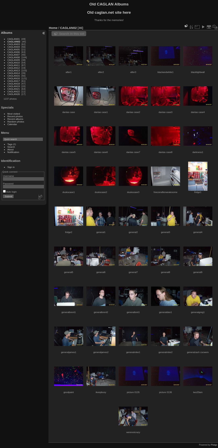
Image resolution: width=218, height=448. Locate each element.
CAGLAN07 (13, 54)
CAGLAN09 (13, 60)
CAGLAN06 (13, 52)
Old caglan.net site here (109, 12)
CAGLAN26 (13, 94)
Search (11, 146)
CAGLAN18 (13, 83)
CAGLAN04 (13, 46)
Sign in (11, 167)
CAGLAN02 (13, 41)
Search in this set (71, 33)
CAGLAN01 (13, 39)
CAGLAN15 (13, 75)
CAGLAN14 (13, 73)
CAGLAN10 (13, 62)
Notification (13, 152)
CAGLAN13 (13, 70)
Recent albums (15, 119)
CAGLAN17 (13, 81)
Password (8, 183)
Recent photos (15, 116)
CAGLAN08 (13, 57)
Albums (6, 32)
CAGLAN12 (13, 67)
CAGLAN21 (13, 88)
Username (8, 176)
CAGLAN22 (13, 91)
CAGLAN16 (13, 78)
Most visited (13, 113)
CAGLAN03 (13, 44)
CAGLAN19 (13, 86)
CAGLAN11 (13, 65)
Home (53, 28)
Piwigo (214, 445)
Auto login (10, 191)
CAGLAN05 (13, 49)
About (10, 149)
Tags (10, 144)
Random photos (15, 121)
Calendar (12, 124)
